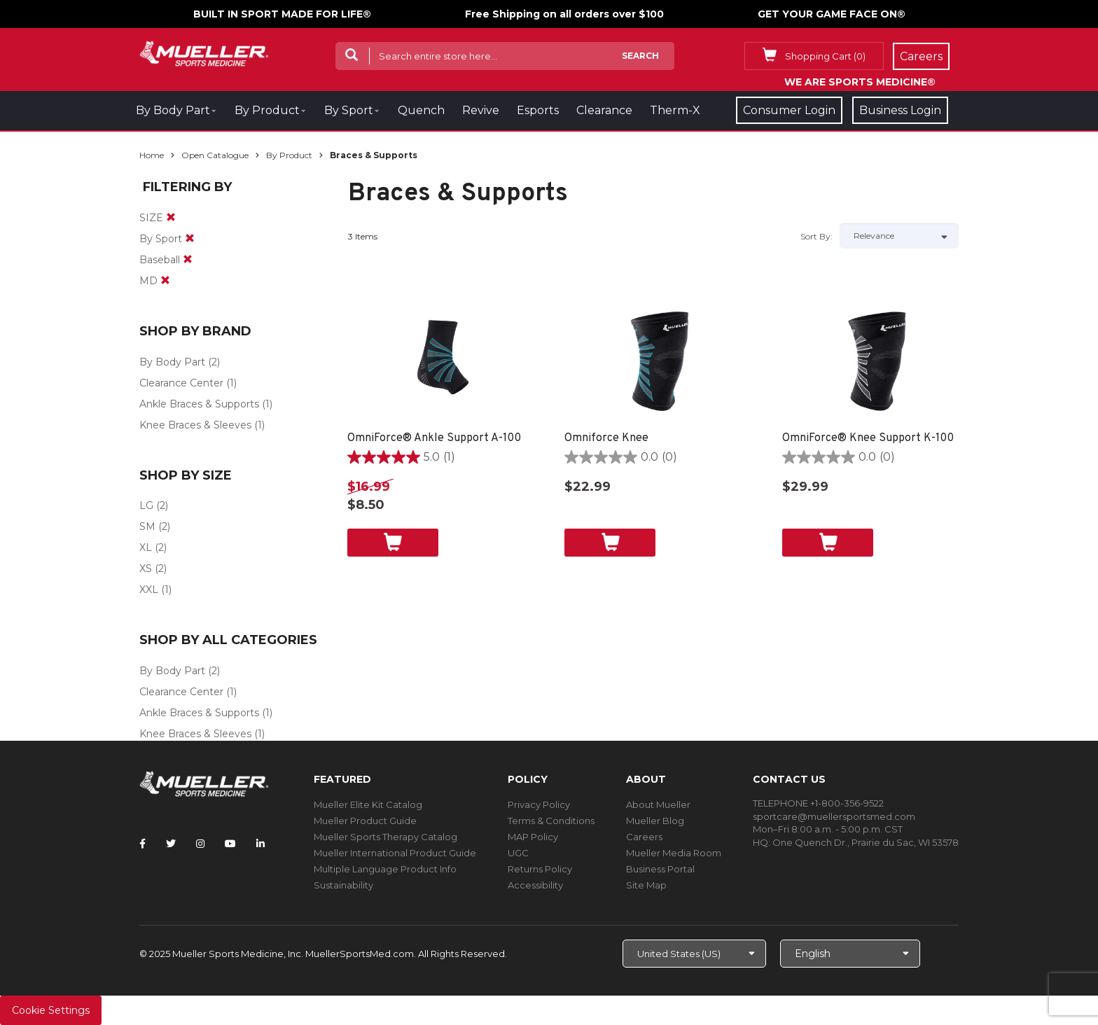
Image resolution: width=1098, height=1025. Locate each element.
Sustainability (343, 885)
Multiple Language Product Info (385, 868)
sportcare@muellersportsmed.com (834, 816)
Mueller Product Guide (365, 820)
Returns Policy (540, 868)
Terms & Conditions (551, 820)
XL (145, 547)
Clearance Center (181, 383)
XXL (148, 589)
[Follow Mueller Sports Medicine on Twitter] (171, 844)
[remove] (171, 217)
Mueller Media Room (673, 852)
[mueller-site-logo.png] (204, 52)
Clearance (604, 110)
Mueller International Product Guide (395, 852)
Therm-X (675, 110)
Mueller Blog (655, 820)
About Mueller (658, 804)
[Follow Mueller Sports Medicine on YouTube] (230, 844)
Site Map (646, 885)
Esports (538, 110)
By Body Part (173, 110)
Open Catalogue (215, 155)
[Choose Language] (850, 954)
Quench (421, 110)
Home (151, 155)
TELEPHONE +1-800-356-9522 (818, 803)
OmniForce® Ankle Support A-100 (434, 438)
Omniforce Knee (606, 438)
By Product (267, 110)
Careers (644, 836)
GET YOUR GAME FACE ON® (831, 14)
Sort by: (816, 236)
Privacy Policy (539, 804)
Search (640, 55)
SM (147, 526)
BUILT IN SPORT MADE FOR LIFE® (282, 14)
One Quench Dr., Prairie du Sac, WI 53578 (865, 842)
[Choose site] (694, 954)
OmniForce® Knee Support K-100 (868, 438)
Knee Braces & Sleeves (195, 425)
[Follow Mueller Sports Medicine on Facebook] (142, 844)
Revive (480, 110)
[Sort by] (899, 236)
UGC (518, 852)
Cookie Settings (51, 1010)
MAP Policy (533, 836)
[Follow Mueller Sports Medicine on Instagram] (200, 844)
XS (145, 568)
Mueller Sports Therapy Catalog (385, 836)
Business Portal (660, 868)
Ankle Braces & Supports (199, 404)
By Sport (348, 110)
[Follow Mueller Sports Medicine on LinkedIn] (260, 844)
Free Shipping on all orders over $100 (564, 14)
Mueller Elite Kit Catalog (368, 804)
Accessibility (535, 885)
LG (146, 505)
